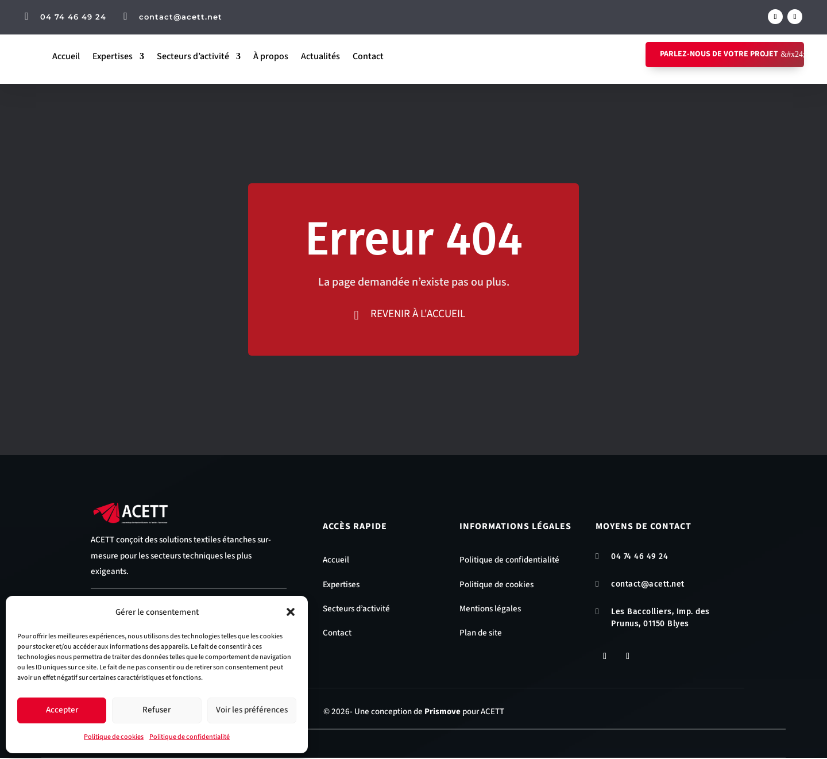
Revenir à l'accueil (418, 314)
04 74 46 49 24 (73, 16)
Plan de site (480, 634)
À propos (270, 56)
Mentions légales (490, 610)
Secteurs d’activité (193, 56)
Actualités (320, 56)
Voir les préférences (252, 710)
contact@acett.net (180, 16)
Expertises (112, 56)
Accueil (66, 56)
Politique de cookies (114, 737)
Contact (368, 56)
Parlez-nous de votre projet (719, 54)
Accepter (62, 710)
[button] (290, 612)
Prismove (442, 713)
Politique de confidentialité (189, 737)
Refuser (156, 710)
